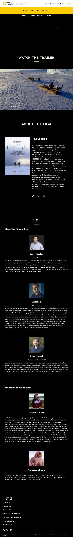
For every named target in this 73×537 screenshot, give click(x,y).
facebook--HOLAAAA (33, 196)
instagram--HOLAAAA (44, 196)
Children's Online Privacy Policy (12, 517)
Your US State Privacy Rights (11, 513)
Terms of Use (7, 506)
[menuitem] (46, 4)
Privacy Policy (7, 510)
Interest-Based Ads (8, 521)
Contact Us (6, 502)
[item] (54, 4)
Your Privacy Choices (9, 525)
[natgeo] (8, 498)
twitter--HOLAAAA (39, 196)
